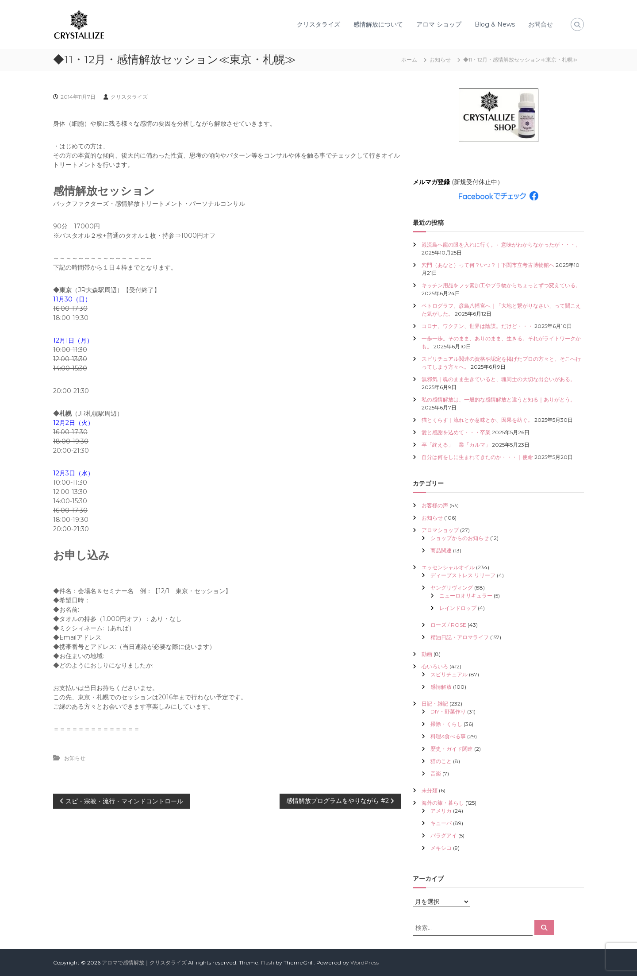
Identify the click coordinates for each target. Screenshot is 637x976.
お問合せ (540, 24)
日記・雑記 (435, 703)
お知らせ (440, 59)
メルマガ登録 (431, 182)
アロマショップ (440, 530)
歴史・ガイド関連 (451, 748)
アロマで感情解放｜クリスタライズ (144, 962)
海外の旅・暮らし (443, 802)
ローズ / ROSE (448, 624)
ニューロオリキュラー (465, 595)
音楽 (435, 773)
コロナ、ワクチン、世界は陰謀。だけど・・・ (477, 326)
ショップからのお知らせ (459, 538)
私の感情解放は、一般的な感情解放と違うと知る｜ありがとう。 (499, 399)
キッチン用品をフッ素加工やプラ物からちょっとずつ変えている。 (501, 285)
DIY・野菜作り (448, 711)
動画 (427, 654)
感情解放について (378, 24)
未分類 (429, 790)
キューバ (441, 823)
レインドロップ (457, 608)
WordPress (364, 962)
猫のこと (441, 761)
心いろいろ (435, 666)
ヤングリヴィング (451, 587)
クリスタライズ (318, 24)
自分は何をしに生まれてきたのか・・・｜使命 (477, 457)
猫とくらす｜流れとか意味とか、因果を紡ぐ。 (477, 420)
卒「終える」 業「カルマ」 (456, 444)
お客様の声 (435, 505)
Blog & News (495, 24)
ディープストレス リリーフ (462, 575)
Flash (267, 962)
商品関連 (441, 550)
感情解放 (441, 686)
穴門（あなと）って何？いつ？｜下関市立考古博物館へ (488, 265)
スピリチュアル (449, 674)
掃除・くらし (446, 724)
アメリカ (441, 810)
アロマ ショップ (438, 24)
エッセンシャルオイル (448, 567)
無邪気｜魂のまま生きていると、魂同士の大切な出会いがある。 (499, 379)
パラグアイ (443, 835)
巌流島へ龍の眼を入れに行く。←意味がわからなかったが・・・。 (501, 244)
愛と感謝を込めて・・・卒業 (456, 432)
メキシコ (441, 848)
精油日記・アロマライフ (459, 637)
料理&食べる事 (448, 736)
